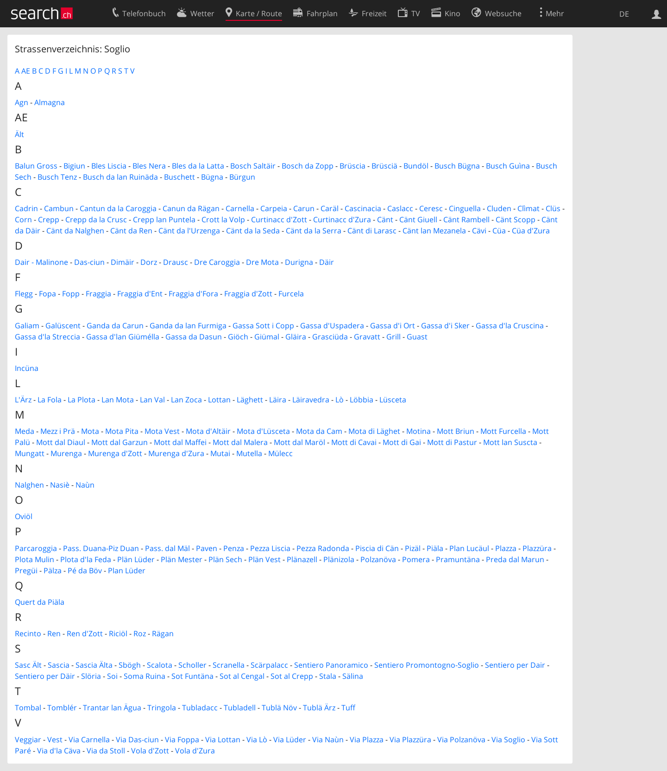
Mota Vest (162, 431)
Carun (304, 208)
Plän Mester (181, 559)
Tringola (161, 707)
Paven (206, 548)
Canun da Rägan (191, 208)
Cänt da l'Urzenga (189, 231)
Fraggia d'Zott (248, 293)
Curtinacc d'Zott (279, 219)
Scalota (159, 665)
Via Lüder (289, 739)
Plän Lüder (136, 559)
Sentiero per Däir (45, 676)
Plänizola (338, 559)
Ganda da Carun (115, 325)
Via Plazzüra (410, 739)
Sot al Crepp (292, 676)
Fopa (47, 293)
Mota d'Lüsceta (263, 431)
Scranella (229, 665)
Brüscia (352, 166)
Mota (90, 431)
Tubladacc (200, 707)
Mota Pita (121, 431)
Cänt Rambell (466, 219)
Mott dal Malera (240, 442)
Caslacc (400, 208)
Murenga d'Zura (176, 453)
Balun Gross (36, 166)
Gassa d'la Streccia (47, 337)
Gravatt (367, 337)
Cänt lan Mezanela (434, 231)
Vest (55, 739)
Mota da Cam (319, 431)
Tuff (348, 707)
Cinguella (465, 208)
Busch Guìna (508, 166)
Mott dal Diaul (60, 442)
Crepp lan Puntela (164, 219)
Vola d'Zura (195, 751)
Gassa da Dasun (193, 337)
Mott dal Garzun (119, 442)
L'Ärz (23, 400)
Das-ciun (89, 262)
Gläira (295, 337)
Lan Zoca (186, 400)
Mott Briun (455, 431)
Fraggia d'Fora (193, 293)
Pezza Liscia (270, 548)
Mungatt (29, 453)
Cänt (385, 219)
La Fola (50, 400)
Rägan (163, 633)
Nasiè (59, 485)
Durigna (299, 262)
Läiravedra (310, 400)
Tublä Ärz (319, 707)
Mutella (249, 453)
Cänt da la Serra (313, 231)
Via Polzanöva (461, 739)
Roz (139, 633)
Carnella (240, 208)
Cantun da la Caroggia (118, 208)
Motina (418, 431)
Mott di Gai (402, 442)
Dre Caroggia (217, 262)
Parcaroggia (36, 548)
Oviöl (23, 516)
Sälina (352, 676)
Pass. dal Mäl (167, 548)
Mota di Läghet (374, 431)
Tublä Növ (279, 707)
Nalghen (29, 485)
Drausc (175, 262)
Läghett (250, 400)
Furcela (291, 293)
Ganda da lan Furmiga (188, 325)
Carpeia (273, 208)
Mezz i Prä (57, 431)
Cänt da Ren (131, 231)
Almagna (49, 102)
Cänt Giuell (418, 219)
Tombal (28, 707)
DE (624, 14)
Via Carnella (89, 739)
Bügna (212, 177)
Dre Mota (262, 262)
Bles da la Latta (198, 166)
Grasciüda (330, 337)
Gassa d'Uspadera (332, 325)
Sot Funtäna (192, 676)
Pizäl (413, 548)
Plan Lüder (126, 570)
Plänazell (302, 559)
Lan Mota (117, 400)
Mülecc (280, 453)
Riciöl (118, 633)
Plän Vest (264, 559)
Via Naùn (328, 739)
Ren (54, 633)
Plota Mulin (34, 559)
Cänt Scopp (515, 219)
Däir (326, 262)
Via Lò (256, 739)
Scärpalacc (269, 665)
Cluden (499, 208)
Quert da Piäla (39, 602)
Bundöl (415, 166)
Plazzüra (537, 548)
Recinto (28, 633)
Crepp (48, 219)
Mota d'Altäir (208, 431)
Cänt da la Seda (253, 231)
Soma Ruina (144, 676)
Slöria (91, 676)
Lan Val (152, 400)
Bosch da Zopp (308, 166)
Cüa (499, 231)
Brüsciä (384, 166)
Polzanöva (378, 559)
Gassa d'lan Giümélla (122, 337)
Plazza (505, 548)
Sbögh (130, 665)
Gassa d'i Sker (445, 325)
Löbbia (361, 400)
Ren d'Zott (85, 633)
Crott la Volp (223, 219)
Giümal (266, 337)
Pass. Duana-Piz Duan (101, 548)
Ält (19, 134)
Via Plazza (367, 739)
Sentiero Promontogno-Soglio (426, 665)
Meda (24, 431)
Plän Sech (225, 559)
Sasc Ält (28, 665)
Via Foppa (182, 739)
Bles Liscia (108, 166)
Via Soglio (508, 739)
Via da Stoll (106, 751)
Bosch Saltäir (253, 166)
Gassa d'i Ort (392, 325)
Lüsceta (392, 400)
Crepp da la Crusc (96, 219)
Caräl (330, 208)
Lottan (219, 400)
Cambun (59, 208)
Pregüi (26, 570)
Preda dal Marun (515, 559)
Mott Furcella (503, 431)
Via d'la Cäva (59, 751)
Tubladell (240, 707)
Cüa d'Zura (531, 231)
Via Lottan (222, 739)
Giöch (238, 337)
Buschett (179, 177)
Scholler (192, 665)
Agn (21, 102)
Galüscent (63, 325)
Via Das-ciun (137, 739)
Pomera (416, 559)
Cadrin (26, 208)
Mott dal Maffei (180, 442)
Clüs (553, 208)
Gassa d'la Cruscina (510, 325)
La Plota (81, 400)
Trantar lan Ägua (112, 707)
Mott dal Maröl (299, 442)
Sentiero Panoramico (331, 665)
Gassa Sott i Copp (263, 325)
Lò (339, 400)
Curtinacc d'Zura (342, 219)
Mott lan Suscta (510, 442)
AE (25, 71)
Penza (233, 548)
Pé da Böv (85, 570)
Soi (112, 676)
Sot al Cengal (242, 676)
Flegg (24, 293)
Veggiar (28, 739)
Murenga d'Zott (115, 453)
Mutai (220, 453)
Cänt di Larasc (371, 231)
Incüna (26, 368)
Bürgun (242, 177)
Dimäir (122, 262)
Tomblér (62, 707)
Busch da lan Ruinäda (120, 177)
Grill (393, 337)
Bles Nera (149, 166)
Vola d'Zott (150, 751)
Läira (277, 400)
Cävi (479, 231)
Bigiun (74, 166)
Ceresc (431, 208)
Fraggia (98, 293)
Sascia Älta (94, 665)
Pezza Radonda (322, 548)
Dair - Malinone (41, 262)
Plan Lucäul (469, 548)
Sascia (58, 665)
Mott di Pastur (452, 442)
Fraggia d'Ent (140, 293)
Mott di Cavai (354, 442)
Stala (327, 676)
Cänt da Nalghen (75, 231)
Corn (23, 219)
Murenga (66, 453)
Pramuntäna (458, 559)
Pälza (53, 570)
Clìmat (528, 208)
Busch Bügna (457, 166)
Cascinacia (363, 208)
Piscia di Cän (377, 548)
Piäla (435, 548)
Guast (417, 337)
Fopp (71, 293)
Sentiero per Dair (515, 665)
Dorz (148, 262)
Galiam (27, 325)
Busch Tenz (57, 177)
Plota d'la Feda (85, 559)
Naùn (85, 485)
